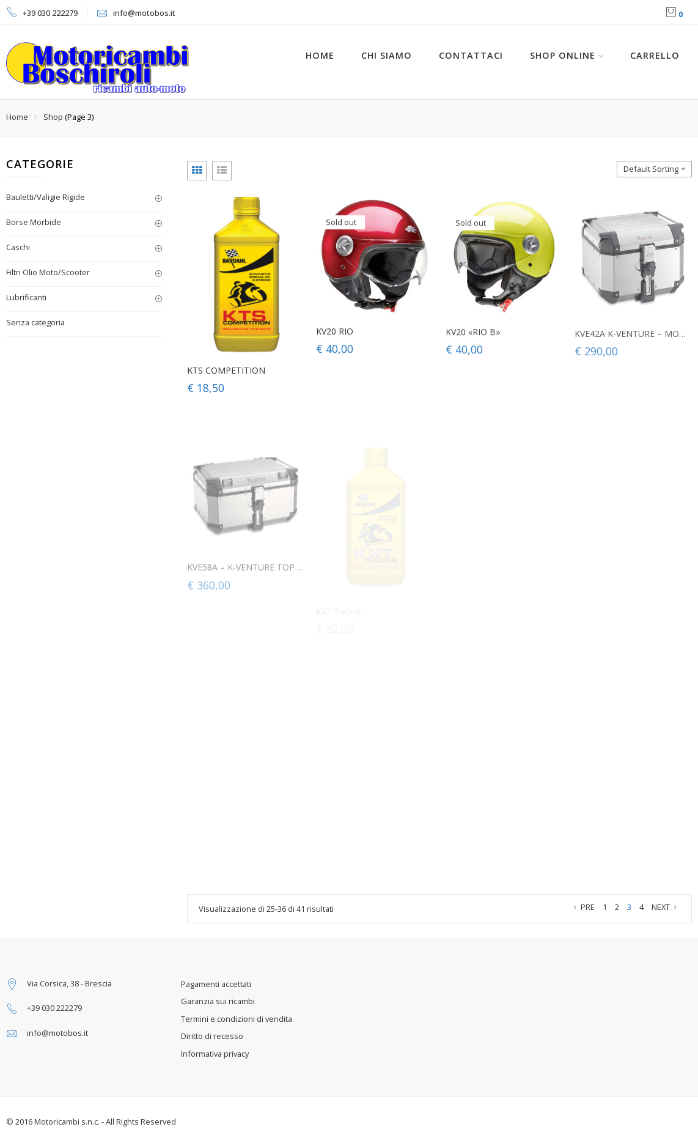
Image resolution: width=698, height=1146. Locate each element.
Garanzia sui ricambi (218, 1001)
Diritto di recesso (212, 1035)
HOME (320, 55)
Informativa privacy (215, 1053)
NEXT (666, 906)
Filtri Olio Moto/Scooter (48, 272)
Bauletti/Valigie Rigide (45, 196)
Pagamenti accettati (216, 983)
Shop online (562, 55)
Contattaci (471, 55)
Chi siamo (386, 55)
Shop (53, 116)
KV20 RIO (334, 335)
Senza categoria (35, 322)
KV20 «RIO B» (473, 340)
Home (17, 116)
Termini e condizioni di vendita (236, 1018)
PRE (582, 906)
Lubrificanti (26, 297)
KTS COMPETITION (226, 372)
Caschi (18, 247)
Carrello (655, 55)
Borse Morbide (33, 221)
